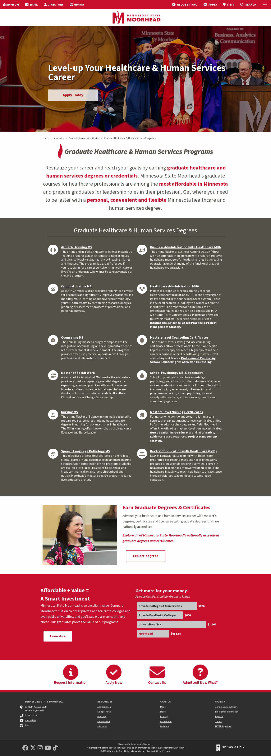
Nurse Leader (159, 432)
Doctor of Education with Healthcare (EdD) (183, 451)
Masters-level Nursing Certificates (176, 412)
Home (46, 138)
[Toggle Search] (248, 4)
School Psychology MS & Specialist (176, 372)
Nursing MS (69, 412)
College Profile (104, 711)
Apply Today (73, 95)
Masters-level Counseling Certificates (179, 337)
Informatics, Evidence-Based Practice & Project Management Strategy (183, 325)
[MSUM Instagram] (40, 748)
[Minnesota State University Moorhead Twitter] (33, 748)
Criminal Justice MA (76, 286)
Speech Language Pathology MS (85, 451)
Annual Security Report (226, 707)
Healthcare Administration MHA (174, 286)
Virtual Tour (166, 721)
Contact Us (30, 720)
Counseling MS (72, 337)
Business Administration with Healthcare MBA (185, 247)
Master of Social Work (78, 372)
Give (27, 725)
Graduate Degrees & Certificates (84, 138)
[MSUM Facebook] (25, 748)
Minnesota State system (116, 747)
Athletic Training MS (76, 247)
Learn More (58, 636)
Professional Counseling (198, 358)
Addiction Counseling (197, 362)
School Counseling (163, 362)
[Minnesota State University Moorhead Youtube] (47, 748)
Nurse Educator (180, 432)
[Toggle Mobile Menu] (265, 4)
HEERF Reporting (223, 726)
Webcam (164, 726)
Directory (101, 716)
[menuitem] (11, 4)
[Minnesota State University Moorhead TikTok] (55, 748)
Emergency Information (226, 711)
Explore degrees (145, 556)
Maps (162, 707)
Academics (59, 138)
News (163, 711)
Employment (103, 721)
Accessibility (154, 751)
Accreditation (104, 707)
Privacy (166, 751)
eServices (102, 726)
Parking (164, 716)
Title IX (218, 721)
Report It (219, 716)
